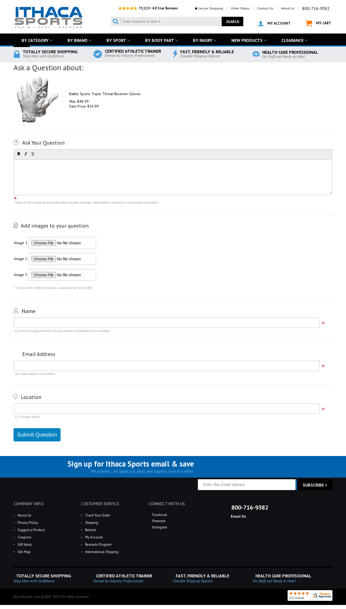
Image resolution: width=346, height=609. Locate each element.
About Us (287, 8)
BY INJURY (202, 40)
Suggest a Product (31, 530)
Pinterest (158, 521)
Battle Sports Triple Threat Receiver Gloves (105, 93)
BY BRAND (78, 40)
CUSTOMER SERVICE (100, 503)
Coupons (24, 537)
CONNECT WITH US (167, 503)
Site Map (24, 552)
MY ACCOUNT (274, 23)
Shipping (91, 522)
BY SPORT (116, 40)
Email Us (238, 516)
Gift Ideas (25, 544)
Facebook (159, 515)
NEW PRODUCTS (246, 40)
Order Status (240, 8)
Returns (90, 530)
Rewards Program (98, 544)
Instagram (159, 527)
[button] (18, 153)
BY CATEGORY (35, 40)
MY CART (318, 23)
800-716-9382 (316, 8)
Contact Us (265, 8)
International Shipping (101, 552)
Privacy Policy (28, 522)
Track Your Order (97, 515)
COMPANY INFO (29, 503)
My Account (94, 537)
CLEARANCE (292, 40)
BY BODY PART (159, 40)
